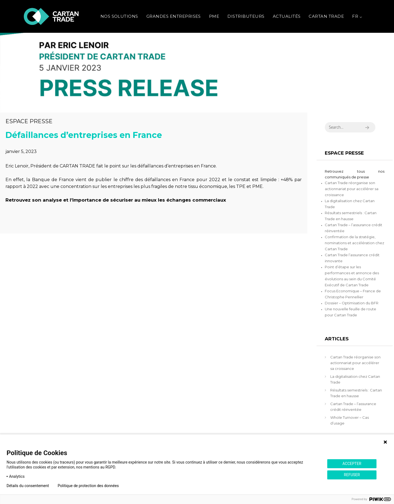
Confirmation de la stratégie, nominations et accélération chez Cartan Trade (354, 243)
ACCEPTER (351, 463)
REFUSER (352, 475)
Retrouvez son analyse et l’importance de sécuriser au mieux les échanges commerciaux (115, 200)
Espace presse (29, 121)
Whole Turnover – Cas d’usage (349, 420)
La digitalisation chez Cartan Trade (355, 379)
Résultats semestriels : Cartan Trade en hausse (356, 393)
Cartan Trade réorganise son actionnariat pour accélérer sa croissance (351, 189)
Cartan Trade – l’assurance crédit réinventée (353, 407)
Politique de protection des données (88, 486)
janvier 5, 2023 (21, 151)
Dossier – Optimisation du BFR (351, 303)
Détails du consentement (28, 486)
